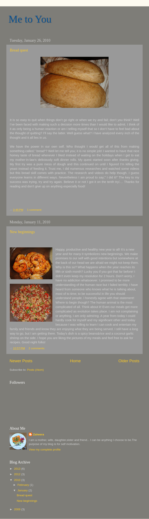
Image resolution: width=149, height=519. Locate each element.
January (23, 490)
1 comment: (35, 209)
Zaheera (38, 434)
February (23, 484)
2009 (17, 509)
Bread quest (19, 50)
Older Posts (128, 361)
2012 (17, 474)
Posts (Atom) (35, 369)
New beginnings (22, 232)
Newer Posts (21, 361)
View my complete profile (45, 449)
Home (75, 361)
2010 (17, 480)
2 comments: (37, 348)
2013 (17, 468)
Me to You (30, 19)
